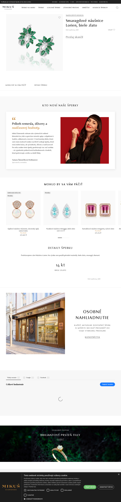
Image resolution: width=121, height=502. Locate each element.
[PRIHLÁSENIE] (115, 2)
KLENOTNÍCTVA (92, 337)
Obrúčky (86, 8)
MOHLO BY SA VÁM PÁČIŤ (16, 85)
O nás (72, 2)
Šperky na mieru (28, 8)
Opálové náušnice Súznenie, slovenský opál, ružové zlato (23, 230)
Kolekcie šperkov (100, 8)
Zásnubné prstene (71, 8)
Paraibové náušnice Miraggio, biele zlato (60, 229)
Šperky (41, 8)
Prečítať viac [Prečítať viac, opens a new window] (32, 487)
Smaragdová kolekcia (75, 15)
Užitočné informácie (82, 2)
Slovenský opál (64, 2)
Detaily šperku (40, 85)
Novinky (54, 2)
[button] (53, 499)
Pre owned (94, 2)
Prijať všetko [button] (90, 487)
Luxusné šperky (53, 8)
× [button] (118, 474)
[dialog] (60, 487)
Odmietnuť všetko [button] (106, 487)
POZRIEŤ (60, 405)
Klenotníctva (103, 2)
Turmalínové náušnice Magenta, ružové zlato (98, 229)
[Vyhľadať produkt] (117, 7)
